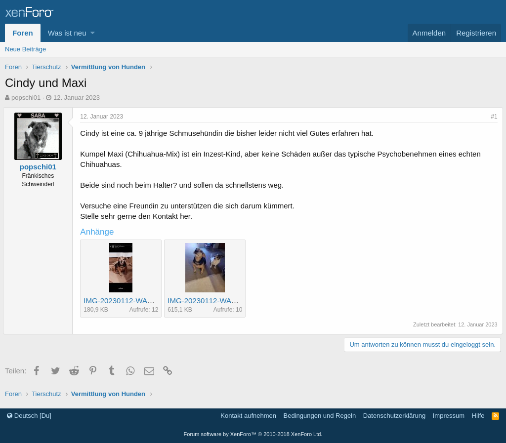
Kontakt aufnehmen (248, 415)
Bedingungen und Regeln (320, 415)
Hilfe (478, 415)
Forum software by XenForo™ (253, 434)
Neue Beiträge (25, 49)
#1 (492, 116)
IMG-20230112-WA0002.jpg (215, 300)
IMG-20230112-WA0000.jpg (131, 300)
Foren (22, 33)
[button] (92, 33)
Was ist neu (67, 33)
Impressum (448, 415)
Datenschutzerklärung (394, 415)
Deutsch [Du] (29, 415)
